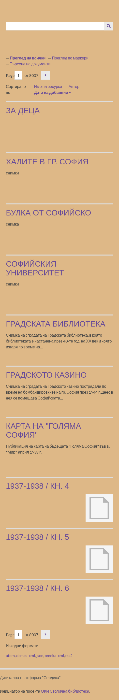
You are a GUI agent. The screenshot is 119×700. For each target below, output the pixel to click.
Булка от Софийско (48, 212)
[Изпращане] (108, 26)
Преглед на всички (27, 58)
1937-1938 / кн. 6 (37, 588)
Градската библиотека (55, 323)
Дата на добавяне (51, 92)
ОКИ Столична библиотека (65, 691)
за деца (23, 110)
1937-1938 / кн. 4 (37, 486)
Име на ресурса (48, 86)
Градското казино (46, 375)
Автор (74, 86)
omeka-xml (54, 655)
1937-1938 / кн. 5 (37, 537)
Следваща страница (45, 75)
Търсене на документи (30, 63)
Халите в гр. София (47, 161)
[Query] (55, 26)
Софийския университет (35, 268)
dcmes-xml (25, 655)
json (39, 655)
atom (10, 655)
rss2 (69, 655)
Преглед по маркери (70, 58)
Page (14, 75)
